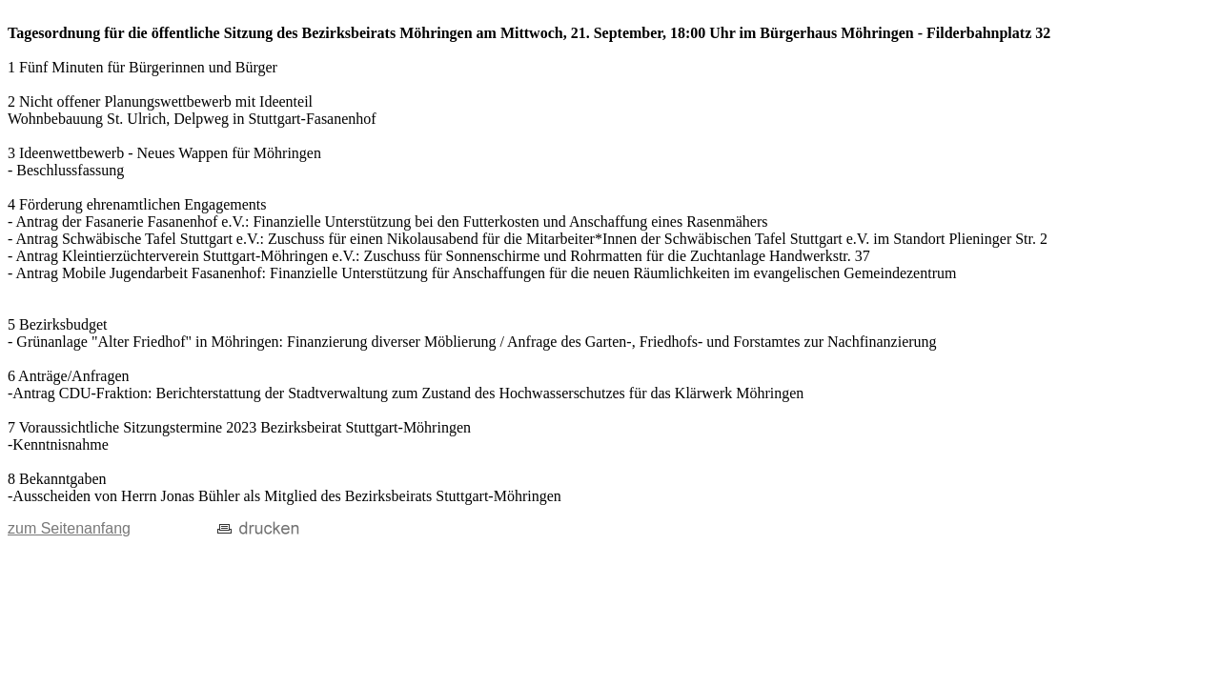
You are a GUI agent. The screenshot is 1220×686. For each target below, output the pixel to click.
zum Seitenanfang (69, 528)
